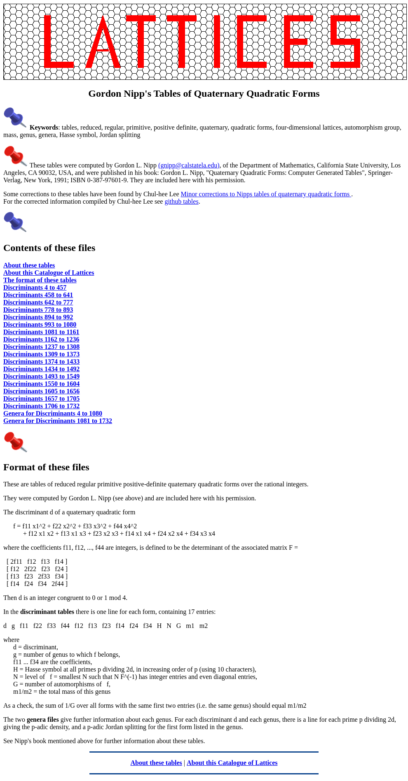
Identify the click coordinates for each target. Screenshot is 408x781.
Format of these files (46, 467)
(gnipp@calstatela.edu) (188, 165)
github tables (181, 201)
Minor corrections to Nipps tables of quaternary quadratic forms (266, 194)
